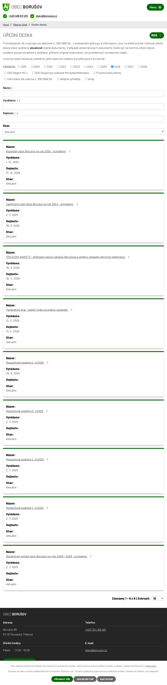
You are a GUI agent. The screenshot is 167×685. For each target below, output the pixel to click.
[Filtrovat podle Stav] (83, 132)
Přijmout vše (62, 679)
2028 (144, 66)
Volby (91, 79)
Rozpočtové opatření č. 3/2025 (27, 508)
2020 (36, 66)
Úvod (6, 24)
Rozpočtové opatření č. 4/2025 (28, 362)
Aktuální (11, 183)
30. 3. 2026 (13, 267)
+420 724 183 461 (95, 629)
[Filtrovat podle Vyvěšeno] (83, 106)
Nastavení (106, 679)
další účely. (151, 665)
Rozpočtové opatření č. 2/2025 (28, 459)
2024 (90, 66)
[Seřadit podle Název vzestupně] (13, 87)
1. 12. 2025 (12, 162)
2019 (23, 66)
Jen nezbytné (85, 679)
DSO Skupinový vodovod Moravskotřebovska (62, 73)
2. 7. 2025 (12, 215)
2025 (104, 66)
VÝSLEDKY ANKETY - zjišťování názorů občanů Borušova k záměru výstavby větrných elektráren (68, 257)
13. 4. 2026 (12, 331)
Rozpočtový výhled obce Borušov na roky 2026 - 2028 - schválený (49, 556)
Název (7, 88)
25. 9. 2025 (13, 373)
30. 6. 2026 (13, 225)
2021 (50, 66)
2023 (77, 66)
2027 (131, 66)
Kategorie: (9, 66)
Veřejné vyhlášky (70, 79)
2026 (117, 66)
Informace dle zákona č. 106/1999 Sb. (30, 79)
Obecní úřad (20, 24)
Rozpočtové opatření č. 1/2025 (27, 411)
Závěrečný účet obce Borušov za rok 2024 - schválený (42, 204)
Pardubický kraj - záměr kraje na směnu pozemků (40, 309)
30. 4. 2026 (13, 278)
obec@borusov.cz (96, 650)
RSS (156, 35)
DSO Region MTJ (17, 73)
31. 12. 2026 (13, 172)
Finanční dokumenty (108, 73)
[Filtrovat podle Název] (83, 93)
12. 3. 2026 (12, 320)
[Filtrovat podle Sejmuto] (83, 119)
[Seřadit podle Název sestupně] (13, 88)
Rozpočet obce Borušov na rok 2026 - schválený (38, 151)
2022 (63, 66)
